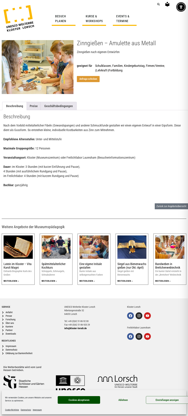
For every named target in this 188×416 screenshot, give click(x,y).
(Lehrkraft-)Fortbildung (109, 70)
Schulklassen (103, 65)
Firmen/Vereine (155, 65)
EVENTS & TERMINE (122, 18)
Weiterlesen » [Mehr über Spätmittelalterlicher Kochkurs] (49, 281)
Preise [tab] (34, 106)
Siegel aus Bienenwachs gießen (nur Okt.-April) (131, 265)
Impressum (37, 410)
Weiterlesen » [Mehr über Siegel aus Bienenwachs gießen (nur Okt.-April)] (125, 281)
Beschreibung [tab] (14, 106)
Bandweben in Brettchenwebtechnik (167, 265)
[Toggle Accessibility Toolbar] (181, 7)
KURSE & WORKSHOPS (95, 18)
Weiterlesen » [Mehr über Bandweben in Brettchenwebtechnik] (163, 281)
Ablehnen (123, 400)
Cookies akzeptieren (79, 400)
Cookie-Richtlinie (12, 410)
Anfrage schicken (88, 78)
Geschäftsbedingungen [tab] (58, 106)
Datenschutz (26, 410)
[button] (158, 4)
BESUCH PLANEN (61, 18)
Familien (117, 65)
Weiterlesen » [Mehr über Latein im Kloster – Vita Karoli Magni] (11, 281)
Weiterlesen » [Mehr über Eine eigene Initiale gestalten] (87, 281)
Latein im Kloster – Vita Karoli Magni (18, 265)
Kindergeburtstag (134, 65)
